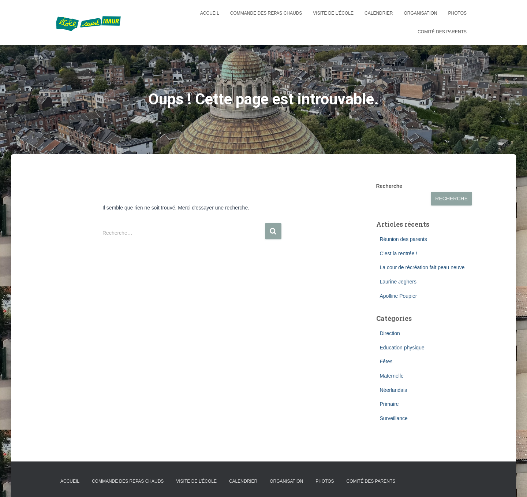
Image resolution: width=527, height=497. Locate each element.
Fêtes (386, 361)
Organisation (420, 13)
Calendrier (379, 13)
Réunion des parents (403, 239)
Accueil (209, 13)
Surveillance (394, 418)
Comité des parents (442, 31)
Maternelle (392, 376)
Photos (457, 13)
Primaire (389, 404)
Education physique (402, 348)
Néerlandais (393, 390)
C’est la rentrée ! (399, 253)
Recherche (389, 186)
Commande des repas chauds (266, 13)
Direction (390, 333)
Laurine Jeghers (398, 282)
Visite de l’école (333, 13)
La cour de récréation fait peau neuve (422, 267)
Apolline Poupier (398, 296)
